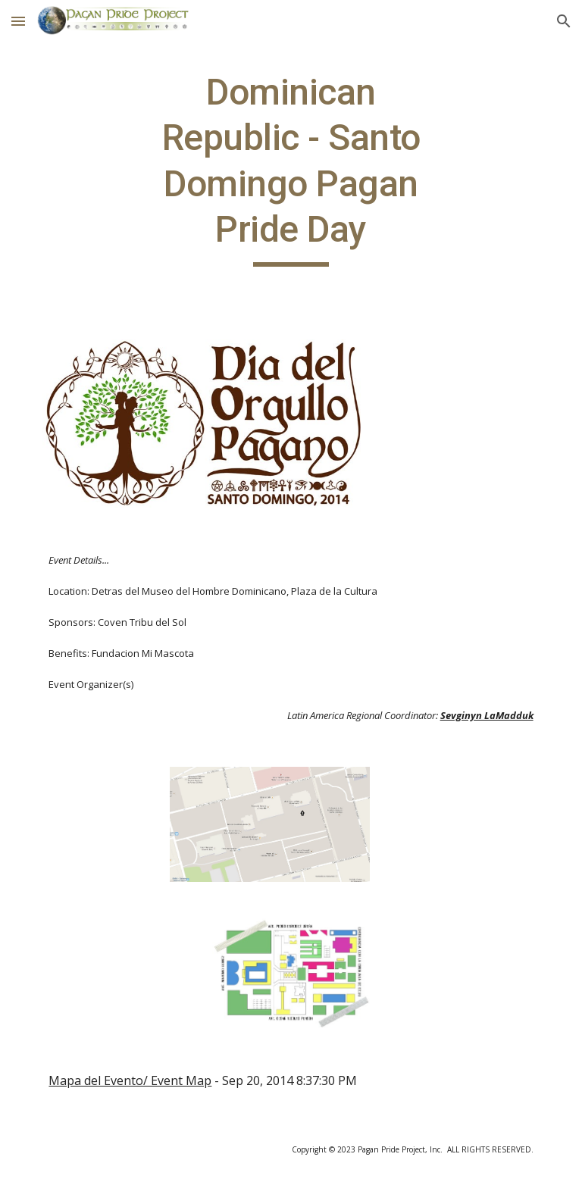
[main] (290, 168)
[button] (18, 21)
